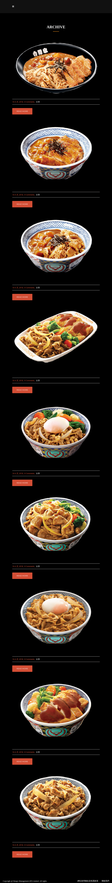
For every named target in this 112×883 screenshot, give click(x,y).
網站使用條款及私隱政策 (87, 881)
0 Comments (29, 101)
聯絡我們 (105, 881)
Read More (22, 111)
